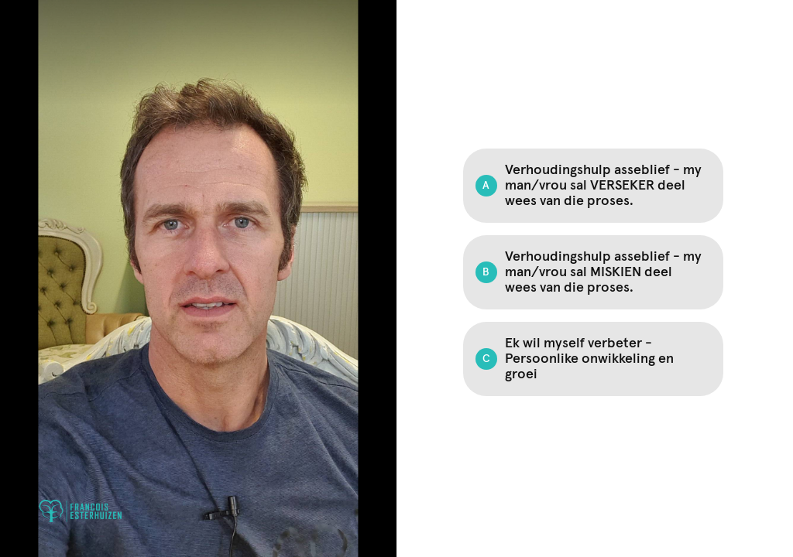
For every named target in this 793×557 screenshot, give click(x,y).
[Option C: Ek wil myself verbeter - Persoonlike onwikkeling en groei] (593, 359)
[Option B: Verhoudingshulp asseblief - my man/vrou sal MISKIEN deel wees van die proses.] (593, 272)
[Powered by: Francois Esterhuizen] (80, 511)
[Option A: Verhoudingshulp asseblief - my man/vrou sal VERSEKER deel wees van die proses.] (593, 186)
